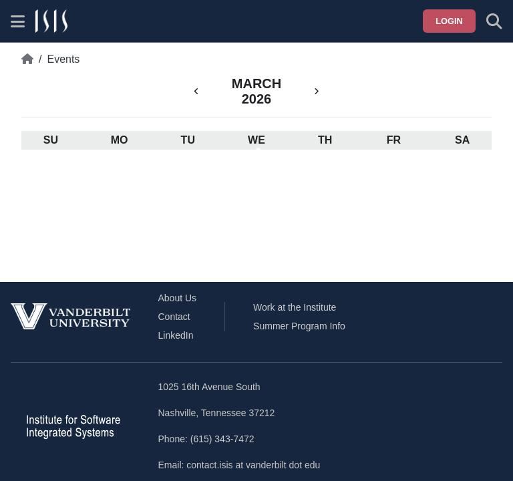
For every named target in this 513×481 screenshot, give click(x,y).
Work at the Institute (294, 307)
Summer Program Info (299, 326)
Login (449, 21)
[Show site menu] (18, 21)
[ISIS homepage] (51, 21)
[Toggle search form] (494, 21)
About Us (177, 298)
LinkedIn (176, 335)
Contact (174, 316)
